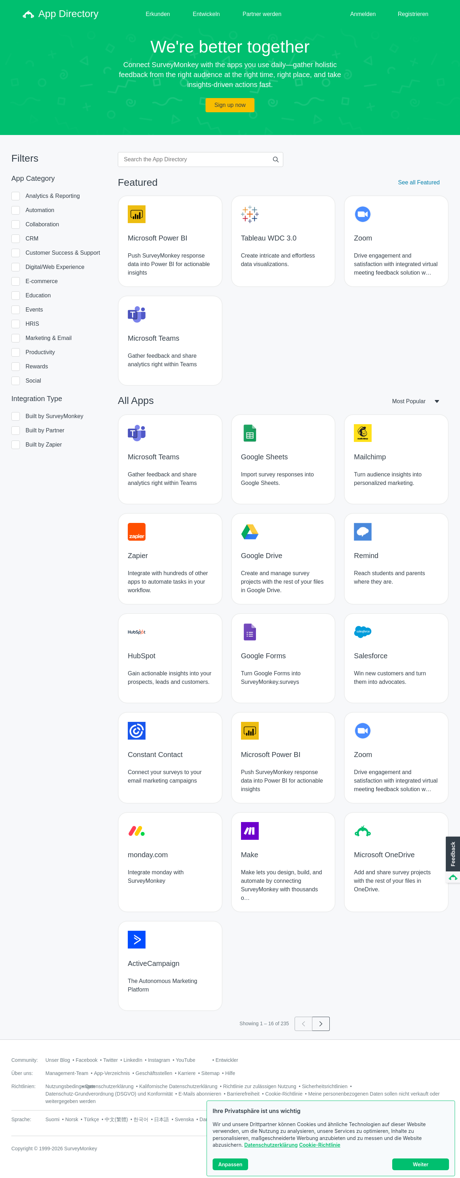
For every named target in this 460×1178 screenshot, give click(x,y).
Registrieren (413, 14)
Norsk (71, 1119)
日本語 (161, 1119)
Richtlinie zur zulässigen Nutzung (259, 1086)
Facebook (86, 1060)
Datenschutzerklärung (271, 1150)
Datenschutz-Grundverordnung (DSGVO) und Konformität (109, 1094)
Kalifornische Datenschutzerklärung (178, 1086)
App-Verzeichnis (112, 1073)
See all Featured (419, 182)
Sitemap (210, 1073)
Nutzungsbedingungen (70, 1086)
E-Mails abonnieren (200, 1094)
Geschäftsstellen (154, 1073)
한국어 (140, 1119)
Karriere (187, 1073)
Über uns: (22, 1073)
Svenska (184, 1119)
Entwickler (226, 1060)
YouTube (185, 1060)
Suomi (52, 1119)
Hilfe (230, 1073)
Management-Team (66, 1073)
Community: (24, 1060)
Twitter (110, 1060)
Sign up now (230, 105)
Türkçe (91, 1119)
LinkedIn (133, 1060)
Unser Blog (57, 1060)
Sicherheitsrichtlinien (324, 1086)
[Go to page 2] (321, 1024)
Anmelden (363, 14)
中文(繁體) (116, 1119)
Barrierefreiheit (243, 1094)
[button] (452, 860)
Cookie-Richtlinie (319, 1150)
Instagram (159, 1060)
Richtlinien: (23, 1086)
